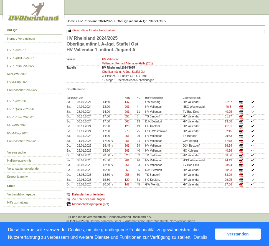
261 (127, 106)
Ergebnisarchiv (17, 176)
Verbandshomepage (21, 194)
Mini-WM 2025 (17, 125)
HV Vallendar (110, 59)
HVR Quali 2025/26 (20, 109)
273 (127, 131)
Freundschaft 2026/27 (22, 90)
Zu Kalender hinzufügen (88, 199)
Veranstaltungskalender (23, 168)
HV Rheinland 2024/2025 (95, 21)
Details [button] (200, 237)
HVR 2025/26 (16, 101)
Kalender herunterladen (88, 194)
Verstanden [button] (238, 234)
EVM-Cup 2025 (18, 133)
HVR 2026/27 (16, 50)
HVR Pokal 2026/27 (20, 65)
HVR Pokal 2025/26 (20, 117)
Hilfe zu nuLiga (17, 202)
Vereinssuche (16, 152)
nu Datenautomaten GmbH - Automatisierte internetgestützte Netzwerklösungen (140, 221)
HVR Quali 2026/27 (20, 57)
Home (71, 21)
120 (127, 126)
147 (127, 102)
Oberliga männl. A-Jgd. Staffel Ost (139, 21)
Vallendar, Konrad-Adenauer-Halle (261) (127, 63)
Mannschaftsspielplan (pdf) (90, 204)
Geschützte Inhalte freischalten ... (95, 30)
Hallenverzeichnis (19, 160)
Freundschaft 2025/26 (22, 141)
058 (127, 116)
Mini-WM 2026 (17, 74)
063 (127, 121)
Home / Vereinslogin (21, 38)
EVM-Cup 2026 (18, 82)
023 (127, 155)
